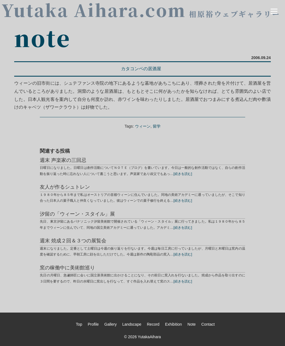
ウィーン (143, 126)
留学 (157, 126)
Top (79, 324)
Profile (93, 324)
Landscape (131, 324)
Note (192, 324)
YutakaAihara (149, 337)
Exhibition (173, 324)
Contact (208, 324)
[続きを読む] (182, 174)
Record (153, 324)
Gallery (110, 324)
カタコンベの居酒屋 (141, 68)
